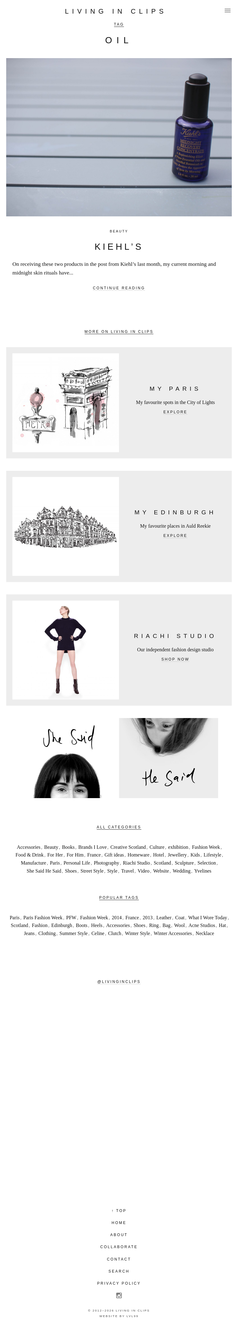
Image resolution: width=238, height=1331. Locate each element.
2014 (117, 917)
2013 (147, 917)
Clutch (114, 933)
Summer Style (74, 933)
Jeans (29, 933)
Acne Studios (201, 925)
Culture (157, 847)
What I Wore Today (207, 917)
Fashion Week (206, 847)
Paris (55, 862)
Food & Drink (29, 854)
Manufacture (33, 862)
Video (143, 871)
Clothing (47, 933)
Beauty (119, 231)
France (94, 854)
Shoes (71, 871)
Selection (206, 862)
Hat (222, 925)
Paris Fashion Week (42, 917)
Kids (195, 854)
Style (112, 871)
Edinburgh (61, 925)
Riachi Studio (136, 862)
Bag (166, 925)
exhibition (178, 847)
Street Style (92, 871)
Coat (179, 917)
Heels (96, 925)
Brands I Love (92, 847)
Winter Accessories (173, 933)
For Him (75, 854)
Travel (127, 871)
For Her (55, 854)
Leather (163, 917)
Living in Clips (116, 11)
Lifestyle (212, 854)
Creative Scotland (128, 847)
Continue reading (119, 288)
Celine (97, 933)
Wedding (181, 871)
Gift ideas (114, 854)
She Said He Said (44, 871)
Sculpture (184, 862)
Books (68, 847)
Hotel (158, 854)
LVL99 (132, 1316)
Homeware (138, 854)
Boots (81, 925)
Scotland (162, 862)
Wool (179, 925)
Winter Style (137, 933)
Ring (154, 925)
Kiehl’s (119, 247)
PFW (71, 917)
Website (161, 871)
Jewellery (177, 854)
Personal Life (77, 862)
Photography (106, 862)
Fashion (40, 925)
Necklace (205, 933)
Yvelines (202, 871)
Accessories (28, 847)
